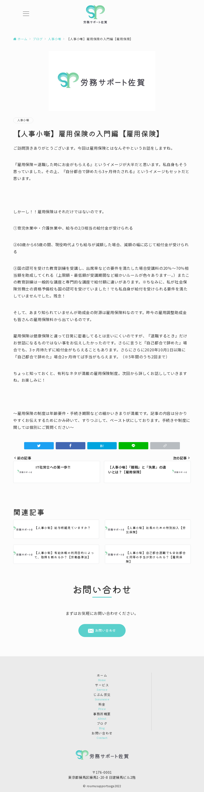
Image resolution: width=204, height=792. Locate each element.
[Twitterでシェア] (39, 445)
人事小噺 (23, 120)
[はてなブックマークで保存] (102, 445)
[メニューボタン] (26, 14)
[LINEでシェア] (133, 445)
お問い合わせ (102, 630)
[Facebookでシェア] (70, 445)
